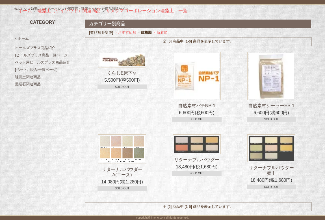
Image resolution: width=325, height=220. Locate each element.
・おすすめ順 (125, 32)
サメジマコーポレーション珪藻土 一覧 (146, 10)
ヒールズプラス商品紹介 (35, 48)
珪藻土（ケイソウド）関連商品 (69, 10)
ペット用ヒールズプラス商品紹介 (42, 62)
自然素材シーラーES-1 (271, 105)
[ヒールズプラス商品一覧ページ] (41, 55)
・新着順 (160, 32)
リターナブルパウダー (196, 159)
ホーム (25, 10)
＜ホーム (21, 38)
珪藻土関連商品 (28, 77)
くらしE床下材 (122, 73)
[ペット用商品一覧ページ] (36, 69)
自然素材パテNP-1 (196, 105)
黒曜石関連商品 (28, 84)
